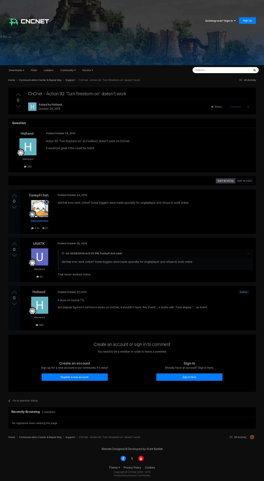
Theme (114, 467)
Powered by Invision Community (132, 475)
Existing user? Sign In (220, 20)
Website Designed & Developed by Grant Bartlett (132, 448)
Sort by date (244, 181)
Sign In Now (189, 377)
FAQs (34, 70)
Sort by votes (225, 181)
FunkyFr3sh (39, 195)
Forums (87, 70)
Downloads (16, 70)
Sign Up (247, 20)
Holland (57, 104)
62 (39, 276)
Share (216, 106)
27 (45, 228)
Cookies (150, 467)
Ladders (48, 70)
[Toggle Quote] (63, 253)
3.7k (35, 228)
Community (68, 70)
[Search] (212, 70)
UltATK (39, 244)
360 (28, 166)
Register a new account (74, 377)
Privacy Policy (132, 467)
